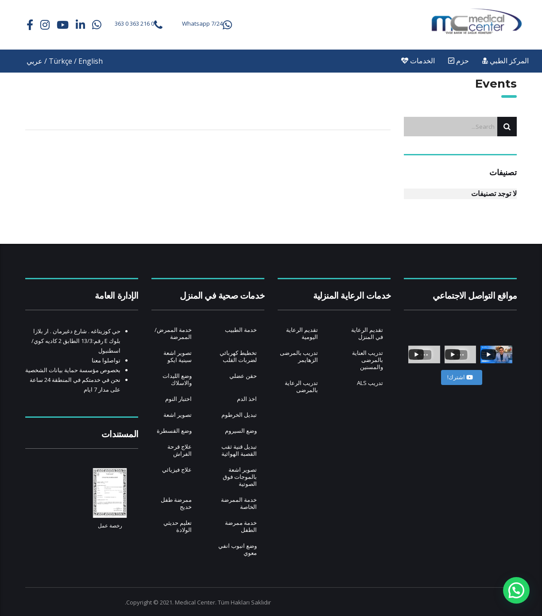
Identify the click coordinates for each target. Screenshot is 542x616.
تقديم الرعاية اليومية (302, 333)
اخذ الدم (247, 398)
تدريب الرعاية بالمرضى (301, 386)
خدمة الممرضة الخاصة (239, 503)
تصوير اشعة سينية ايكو (177, 356)
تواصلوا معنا (106, 360)
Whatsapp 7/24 (202, 23)
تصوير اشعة (177, 414)
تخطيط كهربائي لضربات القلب (238, 356)
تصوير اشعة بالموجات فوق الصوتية (240, 476)
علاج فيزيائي (177, 469)
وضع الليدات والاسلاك (177, 379)
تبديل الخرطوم (239, 414)
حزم (458, 61)
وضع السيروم (241, 430)
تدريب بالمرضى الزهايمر (299, 356)
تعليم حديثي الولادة (177, 526)
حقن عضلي (243, 375)
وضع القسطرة (174, 430)
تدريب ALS (370, 382)
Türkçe (60, 61)
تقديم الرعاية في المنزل (367, 333)
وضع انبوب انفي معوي (237, 549)
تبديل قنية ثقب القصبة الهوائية (239, 450)
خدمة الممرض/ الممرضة (173, 333)
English (90, 61)
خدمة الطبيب (241, 329)
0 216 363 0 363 (134, 23)
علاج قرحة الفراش (179, 450)
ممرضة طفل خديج (176, 503)
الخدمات (418, 61)
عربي (35, 61)
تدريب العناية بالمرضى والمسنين (367, 359)
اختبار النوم (178, 398)
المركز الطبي (505, 61)
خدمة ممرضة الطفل (241, 526)
